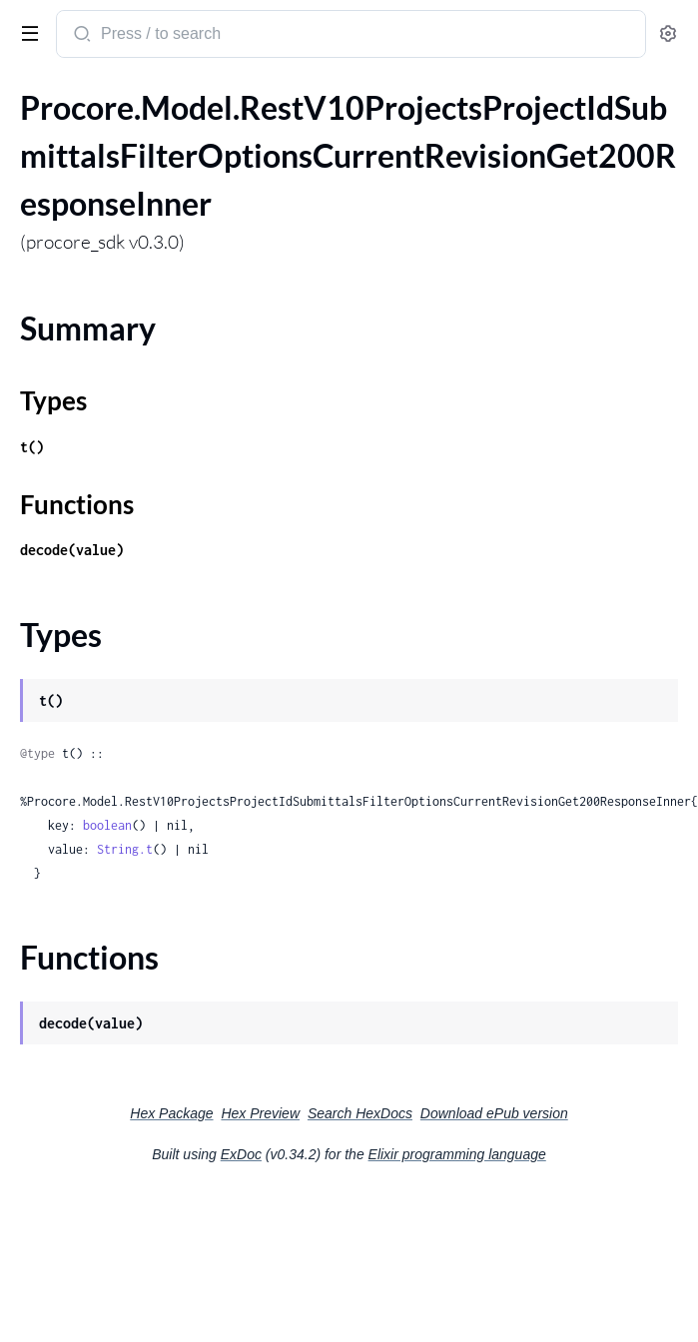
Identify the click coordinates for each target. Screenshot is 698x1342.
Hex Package (171, 1113)
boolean (107, 825)
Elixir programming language (457, 1154)
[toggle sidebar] (26, 32)
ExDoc (241, 1154)
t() (32, 446)
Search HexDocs (360, 1113)
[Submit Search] (80, 36)
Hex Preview (260, 1113)
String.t (125, 849)
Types (53, 400)
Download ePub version (494, 1113)
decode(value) (72, 549)
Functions (77, 504)
